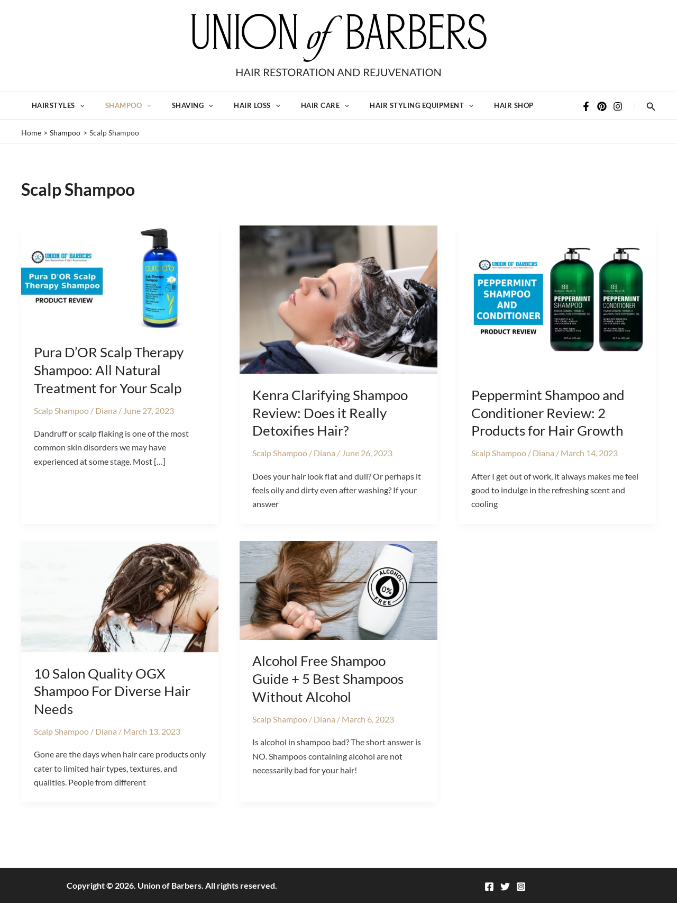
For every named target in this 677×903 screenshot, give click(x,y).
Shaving (180, 113)
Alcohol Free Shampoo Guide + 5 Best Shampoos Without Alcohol (328, 693)
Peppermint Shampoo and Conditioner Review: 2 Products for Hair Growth (548, 427)
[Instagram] (618, 114)
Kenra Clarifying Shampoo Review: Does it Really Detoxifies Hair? (330, 427)
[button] (77, 113)
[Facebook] (586, 114)
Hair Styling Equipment (395, 113)
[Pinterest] (602, 114)
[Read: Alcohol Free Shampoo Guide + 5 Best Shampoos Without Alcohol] (338, 604)
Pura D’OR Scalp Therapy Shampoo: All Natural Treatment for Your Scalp (109, 384)
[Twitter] (505, 886)
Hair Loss (240, 113)
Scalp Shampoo (61, 425)
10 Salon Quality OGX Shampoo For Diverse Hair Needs (112, 705)
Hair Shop (482, 113)
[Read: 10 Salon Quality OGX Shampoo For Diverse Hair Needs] (119, 609)
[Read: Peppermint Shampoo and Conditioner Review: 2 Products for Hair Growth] (557, 313)
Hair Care (303, 113)
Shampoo (121, 113)
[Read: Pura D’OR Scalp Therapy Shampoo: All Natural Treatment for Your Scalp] (119, 291)
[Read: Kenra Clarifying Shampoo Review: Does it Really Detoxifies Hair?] (338, 313)
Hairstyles (55, 113)
